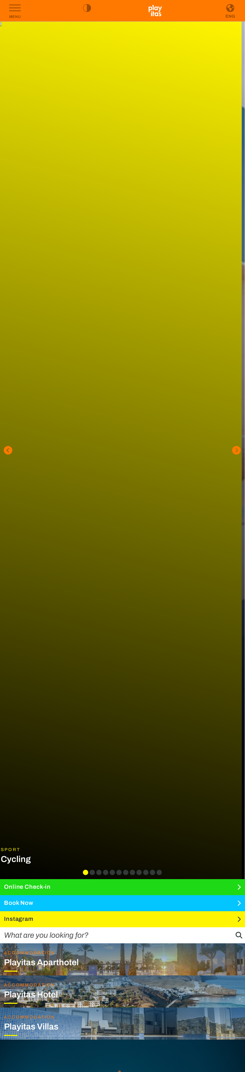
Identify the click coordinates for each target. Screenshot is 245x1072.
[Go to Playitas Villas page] (122, 1024)
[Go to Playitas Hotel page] (122, 991)
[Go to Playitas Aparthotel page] (122, 959)
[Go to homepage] (155, 10)
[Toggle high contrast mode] (87, 8)
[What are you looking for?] (110, 935)
